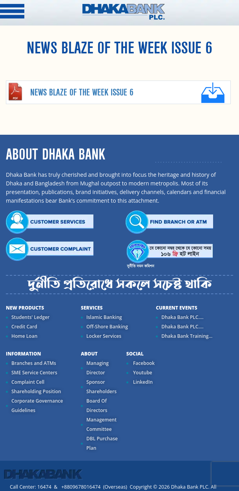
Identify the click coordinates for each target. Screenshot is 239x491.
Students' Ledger (30, 317)
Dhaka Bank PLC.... (182, 317)
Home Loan (24, 336)
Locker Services (103, 336)
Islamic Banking (104, 317)
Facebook (143, 363)
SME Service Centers (34, 372)
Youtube (142, 372)
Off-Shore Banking (107, 326)
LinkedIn (142, 382)
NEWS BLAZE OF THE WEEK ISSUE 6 (81, 92)
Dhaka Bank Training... (186, 336)
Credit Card (24, 326)
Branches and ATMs (33, 363)
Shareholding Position (36, 391)
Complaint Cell (27, 382)
